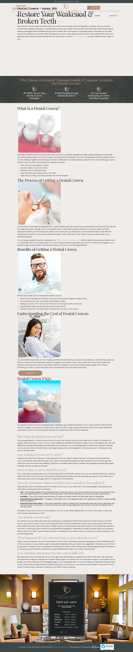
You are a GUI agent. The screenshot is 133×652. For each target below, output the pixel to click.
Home (17, 16)
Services (46, 16)
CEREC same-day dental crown (68, 240)
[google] (61, 632)
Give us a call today (79, 36)
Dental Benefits (81, 16)
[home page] (65, 8)
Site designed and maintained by (85, 647)
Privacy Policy (64, 647)
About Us (31, 16)
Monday (57, 614)
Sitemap (56, 647)
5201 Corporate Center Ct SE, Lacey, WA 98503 (66, 1)
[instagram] (66, 632)
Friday (56, 625)
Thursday (57, 622)
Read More (30, 373)
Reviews (97, 16)
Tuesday (57, 617)
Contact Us (113, 16)
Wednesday (58, 619)
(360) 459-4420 (22, 8)
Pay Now (92, 8)
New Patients (62, 16)
